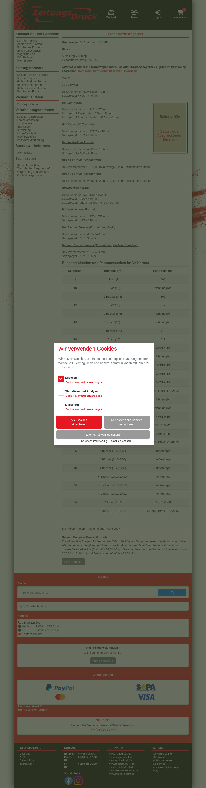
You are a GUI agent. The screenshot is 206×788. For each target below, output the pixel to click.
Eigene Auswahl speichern (103, 434)
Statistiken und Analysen (82, 391)
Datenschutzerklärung (94, 441)
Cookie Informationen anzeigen (84, 382)
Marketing (72, 404)
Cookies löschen (121, 441)
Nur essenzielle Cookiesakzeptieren (126, 422)
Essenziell (72, 377)
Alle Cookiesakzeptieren (79, 422)
